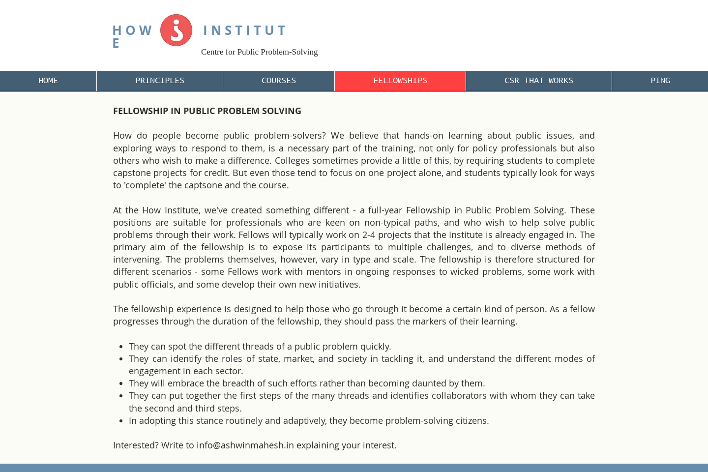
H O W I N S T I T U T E (198, 36)
